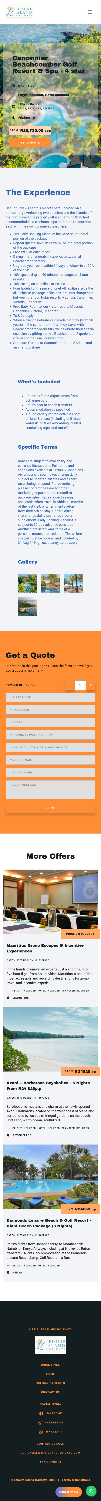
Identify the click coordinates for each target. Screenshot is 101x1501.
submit (50, 807)
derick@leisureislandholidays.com (50, 1452)
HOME (50, 1373)
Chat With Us (68, 1492)
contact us (50, 1392)
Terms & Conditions (68, 470)
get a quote (30, 142)
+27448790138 (50, 1461)
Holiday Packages (50, 1383)
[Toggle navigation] (90, 12)
